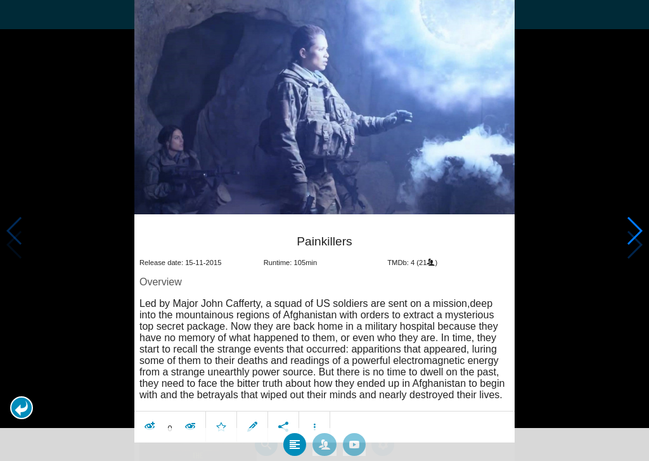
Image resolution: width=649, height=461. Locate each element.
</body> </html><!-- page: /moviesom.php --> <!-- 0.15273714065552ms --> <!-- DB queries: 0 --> (324, 230)
